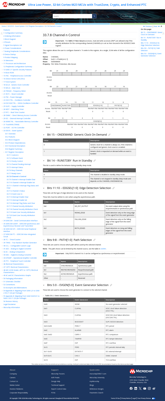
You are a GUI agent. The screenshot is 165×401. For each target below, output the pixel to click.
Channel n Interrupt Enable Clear (21, 179)
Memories (8, 60)
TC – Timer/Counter (12, 239)
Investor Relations (16, 389)
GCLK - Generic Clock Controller (16, 85)
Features (6, 30)
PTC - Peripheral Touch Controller (17, 261)
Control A (12, 155)
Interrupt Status (15, 167)
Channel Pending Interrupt (19, 164)
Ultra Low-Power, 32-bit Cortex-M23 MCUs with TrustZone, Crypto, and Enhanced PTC (87, 4)
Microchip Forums (58, 374)
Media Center (15, 385)
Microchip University (97, 377)
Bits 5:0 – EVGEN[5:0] (151, 54)
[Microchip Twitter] (140, 388)
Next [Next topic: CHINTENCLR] (155, 26)
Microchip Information (11, 307)
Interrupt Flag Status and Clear (21, 203)
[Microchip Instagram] (149, 388)
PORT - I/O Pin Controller (13, 128)
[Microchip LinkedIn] (135, 388)
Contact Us (14, 381)
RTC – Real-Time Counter (14, 112)
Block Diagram (9, 39)
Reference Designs (97, 389)
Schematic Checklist (11, 281)
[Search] (94, 16)
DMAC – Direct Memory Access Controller (20, 115)
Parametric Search (96, 393)
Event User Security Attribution (21, 212)
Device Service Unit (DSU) (14, 79)
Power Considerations (12, 48)
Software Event (15, 158)
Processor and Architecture (14, 63)
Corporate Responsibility (19, 393)
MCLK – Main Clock (11, 88)
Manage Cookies (145, 398)
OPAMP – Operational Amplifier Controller (20, 258)
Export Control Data (58, 389)
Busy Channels (14, 170)
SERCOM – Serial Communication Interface (20, 220)
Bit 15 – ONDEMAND (152, 33)
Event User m (14, 194)
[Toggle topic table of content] (163, 33)
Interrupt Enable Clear (17, 197)
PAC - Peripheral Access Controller (17, 76)
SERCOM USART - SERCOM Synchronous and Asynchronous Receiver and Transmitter (21, 225)
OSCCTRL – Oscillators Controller (16, 100)
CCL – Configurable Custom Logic (17, 246)
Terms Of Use (117, 398)
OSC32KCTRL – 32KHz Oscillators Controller (20, 103)
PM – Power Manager (12, 97)
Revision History (10, 301)
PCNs (53, 393)
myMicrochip (94, 381)
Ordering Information (12, 36)
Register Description (34, 26)
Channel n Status (16, 191)
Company (13, 374)
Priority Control (15, 161)
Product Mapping (10, 57)
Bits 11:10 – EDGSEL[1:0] (150, 44)
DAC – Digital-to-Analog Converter (17, 255)
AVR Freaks (55, 377)
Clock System (9, 82)
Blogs (92, 385)
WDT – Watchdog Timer (13, 109)
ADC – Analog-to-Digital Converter (17, 249)
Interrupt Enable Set (17, 200)
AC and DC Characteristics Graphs (17, 275)
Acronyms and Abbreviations (15, 288)
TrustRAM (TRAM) (11, 124)
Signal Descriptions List (12, 45)
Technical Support (58, 385)
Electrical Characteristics (13, 264)
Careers (12, 377)
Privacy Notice (128, 398)
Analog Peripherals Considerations (16, 51)
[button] (2, 30)
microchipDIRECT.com (98, 374)
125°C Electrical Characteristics (16, 267)
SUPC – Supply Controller (13, 106)
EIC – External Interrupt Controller (17, 118)
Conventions (9, 284)
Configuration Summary (12, 33)
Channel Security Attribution (20, 206)
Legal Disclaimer (9, 304)
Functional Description (15, 146)
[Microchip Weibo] (153, 388)
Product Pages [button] (127, 16)
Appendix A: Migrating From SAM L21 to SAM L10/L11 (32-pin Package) (21, 292)
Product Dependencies (15, 143)
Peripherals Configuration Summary (17, 66)
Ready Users (14, 173)
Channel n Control (53, 26)
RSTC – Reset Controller (13, 94)
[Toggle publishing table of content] (2, 33)
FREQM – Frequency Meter (14, 91)
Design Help (55, 381)
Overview (10, 134)
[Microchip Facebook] (131, 388)
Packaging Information (13, 278)
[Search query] (74, 16)
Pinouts (6, 42)
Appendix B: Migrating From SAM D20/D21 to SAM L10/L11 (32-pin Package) (21, 297)
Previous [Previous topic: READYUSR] (149, 26)
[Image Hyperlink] (144, 388)
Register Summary (13, 149)
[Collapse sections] (161, 26)
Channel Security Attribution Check (22, 209)
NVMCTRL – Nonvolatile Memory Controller (20, 121)
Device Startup (9, 54)
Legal (136, 398)
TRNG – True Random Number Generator (20, 243)
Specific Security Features (17, 70)
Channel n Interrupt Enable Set (21, 182)
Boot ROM (8, 73)
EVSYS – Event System (16, 26)
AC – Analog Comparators (14, 252)
